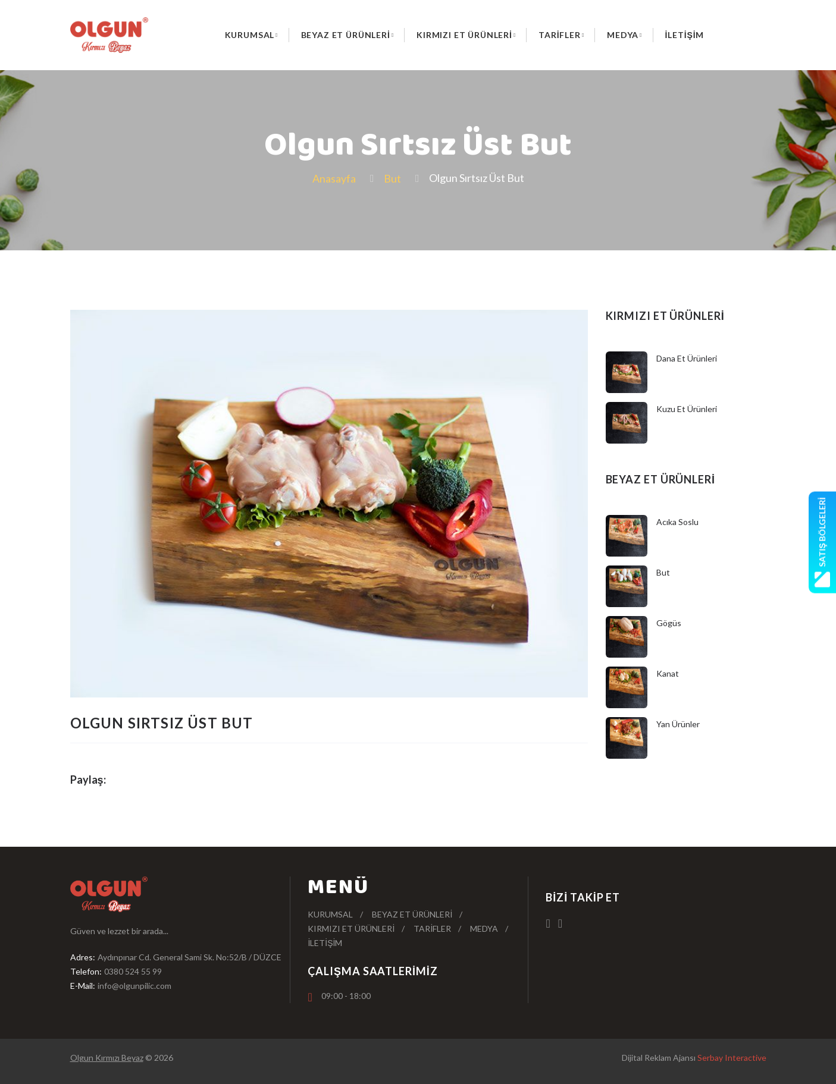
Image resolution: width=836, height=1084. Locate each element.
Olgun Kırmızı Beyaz (106, 1057)
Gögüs (668, 623)
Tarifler (559, 35)
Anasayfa (334, 178)
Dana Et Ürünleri (686, 358)
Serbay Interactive (731, 1057)
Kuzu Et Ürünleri (686, 409)
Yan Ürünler (678, 724)
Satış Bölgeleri (822, 542)
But (392, 178)
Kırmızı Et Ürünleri (464, 35)
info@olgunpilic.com (134, 986)
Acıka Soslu (677, 522)
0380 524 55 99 (133, 971)
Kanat (667, 673)
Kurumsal (250, 35)
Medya (622, 35)
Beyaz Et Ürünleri (345, 35)
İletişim (685, 35)
